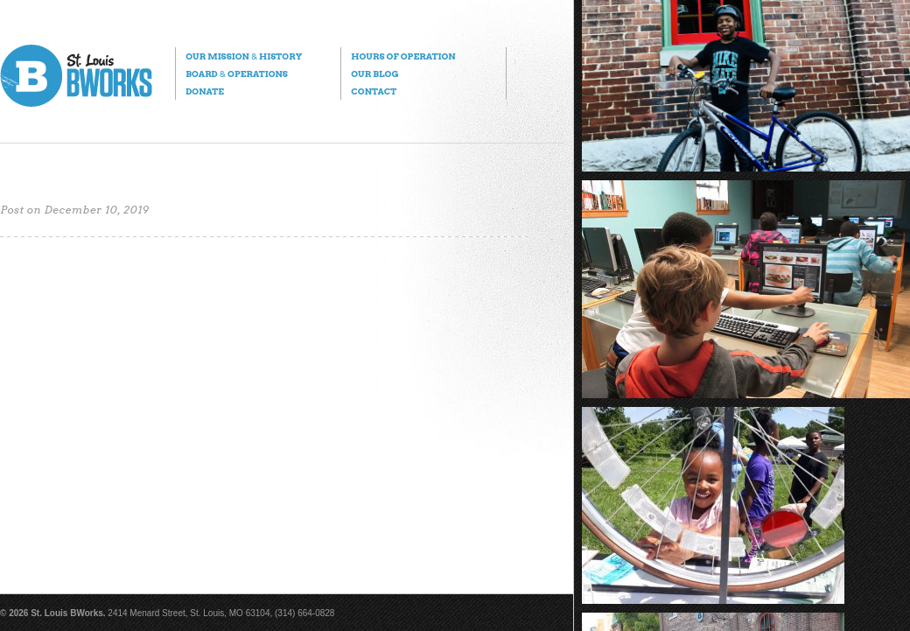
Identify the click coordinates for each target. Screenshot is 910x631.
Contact (373, 91)
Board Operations (237, 73)
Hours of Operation (403, 56)
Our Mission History (244, 56)
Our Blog (374, 73)
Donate (205, 91)
